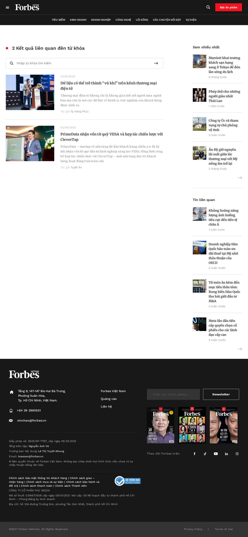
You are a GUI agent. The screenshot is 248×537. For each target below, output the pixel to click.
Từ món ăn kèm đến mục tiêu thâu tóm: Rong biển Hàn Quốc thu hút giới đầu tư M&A (224, 291)
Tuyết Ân (76, 167)
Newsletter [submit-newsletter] (221, 394)
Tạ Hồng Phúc (80, 111)
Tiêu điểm (58, 19)
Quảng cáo (109, 399)
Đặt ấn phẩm (229, 7)
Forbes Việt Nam (113, 391)
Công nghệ (123, 19)
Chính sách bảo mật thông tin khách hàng (38, 478)
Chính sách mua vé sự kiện (45, 481)
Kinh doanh (78, 19)
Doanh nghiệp (101, 19)
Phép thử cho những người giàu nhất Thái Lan (224, 96)
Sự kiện (191, 19)
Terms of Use (224, 529)
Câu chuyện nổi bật (167, 19)
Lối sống (142, 19)
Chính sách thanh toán (36, 485)
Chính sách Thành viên (71, 485)
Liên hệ (106, 406)
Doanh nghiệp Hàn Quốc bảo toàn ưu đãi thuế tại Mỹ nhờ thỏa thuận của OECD (223, 253)
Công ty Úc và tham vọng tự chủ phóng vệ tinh (223, 125)
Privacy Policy (193, 529)
